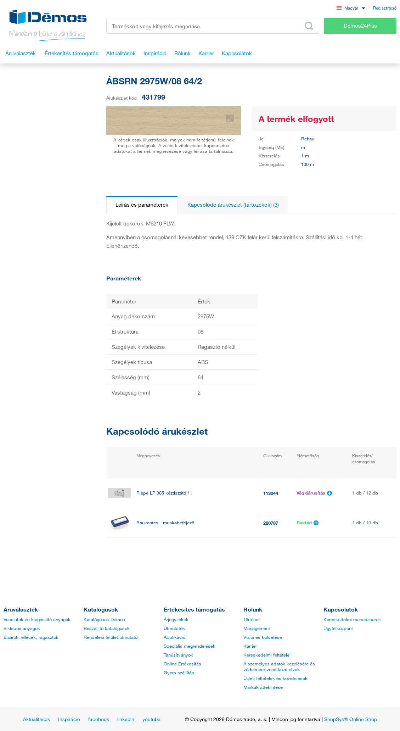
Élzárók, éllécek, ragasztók (31, 637)
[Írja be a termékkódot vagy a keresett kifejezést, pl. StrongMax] (213, 25)
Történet (251, 619)
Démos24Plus (360, 25)
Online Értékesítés (182, 663)
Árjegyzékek (176, 619)
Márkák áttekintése (263, 687)
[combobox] (351, 7)
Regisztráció (384, 8)
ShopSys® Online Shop (350, 719)
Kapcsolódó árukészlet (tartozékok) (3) (233, 204)
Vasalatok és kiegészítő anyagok (37, 619)
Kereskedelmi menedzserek (352, 619)
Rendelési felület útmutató (110, 637)
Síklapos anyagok (22, 628)
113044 (270, 493)
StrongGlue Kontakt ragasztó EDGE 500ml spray (186, 552)
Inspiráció (69, 719)
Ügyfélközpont (338, 628)
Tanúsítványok (178, 655)
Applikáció (174, 637)
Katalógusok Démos (104, 619)
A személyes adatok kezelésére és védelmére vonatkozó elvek (279, 666)
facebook (98, 719)
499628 (270, 553)
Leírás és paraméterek (142, 204)
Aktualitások (36, 719)
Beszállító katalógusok (107, 628)
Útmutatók (174, 628)
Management (256, 628)
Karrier (250, 646)
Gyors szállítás (179, 672)
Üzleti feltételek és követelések (275, 678)
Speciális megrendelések (189, 646)
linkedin (125, 719)
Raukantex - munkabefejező (165, 522)
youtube (151, 719)
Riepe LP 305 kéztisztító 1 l (164, 493)
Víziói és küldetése (262, 637)
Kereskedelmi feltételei (267, 655)
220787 (270, 523)
